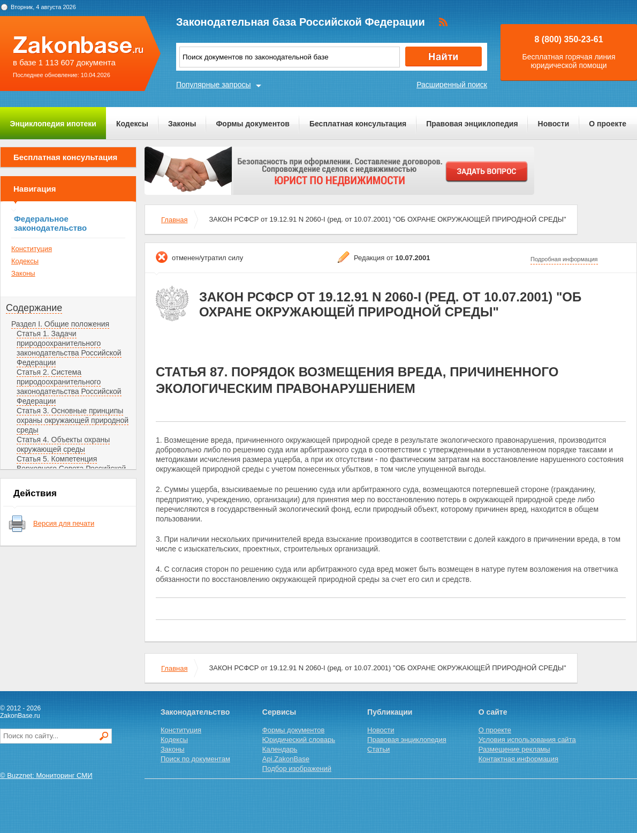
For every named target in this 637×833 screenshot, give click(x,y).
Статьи (378, 749)
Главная (174, 220)
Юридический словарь (298, 740)
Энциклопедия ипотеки (53, 123)
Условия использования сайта (527, 740)
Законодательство (195, 712)
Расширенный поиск (451, 84)
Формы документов (253, 123)
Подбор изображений (296, 768)
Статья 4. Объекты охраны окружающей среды (63, 444)
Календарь (280, 749)
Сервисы (279, 712)
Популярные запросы (213, 84)
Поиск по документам (195, 759)
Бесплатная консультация (357, 123)
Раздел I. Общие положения (60, 324)
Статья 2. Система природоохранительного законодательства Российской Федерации (69, 386)
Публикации (389, 712)
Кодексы (132, 123)
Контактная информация (518, 759)
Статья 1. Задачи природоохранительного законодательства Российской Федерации (69, 348)
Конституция (31, 249)
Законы (182, 123)
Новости (554, 123)
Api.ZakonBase (285, 759)
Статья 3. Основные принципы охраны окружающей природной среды (72, 420)
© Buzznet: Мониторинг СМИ (46, 775)
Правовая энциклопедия (472, 123)
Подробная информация (564, 259)
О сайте (493, 712)
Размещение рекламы (514, 749)
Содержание (34, 307)
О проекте (607, 123)
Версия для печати (63, 523)
